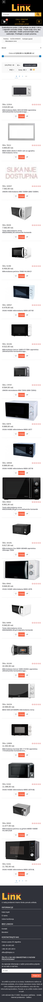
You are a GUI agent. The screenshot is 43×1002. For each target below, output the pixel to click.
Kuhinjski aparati (27, 39)
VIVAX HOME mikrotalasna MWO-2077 (17, 429)
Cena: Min (22, 70)
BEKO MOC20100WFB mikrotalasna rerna (18, 710)
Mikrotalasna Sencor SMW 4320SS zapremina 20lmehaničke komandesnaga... (19, 670)
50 (18, 65)
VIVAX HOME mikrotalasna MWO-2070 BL (18, 869)
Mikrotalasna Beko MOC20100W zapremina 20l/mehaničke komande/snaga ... (19, 111)
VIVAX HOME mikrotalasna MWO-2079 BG (18, 790)
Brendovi (5, 932)
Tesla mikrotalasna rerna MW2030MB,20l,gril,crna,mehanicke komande (20, 508)
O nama (4, 916)
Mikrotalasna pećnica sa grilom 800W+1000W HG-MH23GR (19, 830)
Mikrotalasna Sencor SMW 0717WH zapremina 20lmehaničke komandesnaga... (20, 350)
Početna (5, 39)
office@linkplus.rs (8, 952)
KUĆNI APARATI (15, 39)
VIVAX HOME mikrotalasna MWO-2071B (17, 468)
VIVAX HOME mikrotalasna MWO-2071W (17, 310)
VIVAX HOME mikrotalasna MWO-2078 (17, 589)
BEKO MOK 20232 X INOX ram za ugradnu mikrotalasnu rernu (18, 152)
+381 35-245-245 (8, 945)
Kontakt (4, 929)
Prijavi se (36, 976)
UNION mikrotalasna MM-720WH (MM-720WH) (20, 192)
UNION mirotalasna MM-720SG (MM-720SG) (19, 390)
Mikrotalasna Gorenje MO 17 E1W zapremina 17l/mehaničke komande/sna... (19, 750)
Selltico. (29, 997)
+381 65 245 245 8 (8, 949)
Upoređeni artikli (30, 65)
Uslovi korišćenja (8, 919)
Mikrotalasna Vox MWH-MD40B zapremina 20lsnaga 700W (19, 549)
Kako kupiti (6, 912)
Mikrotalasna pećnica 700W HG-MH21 (17, 271)
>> (26, 76)
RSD (11, 70)
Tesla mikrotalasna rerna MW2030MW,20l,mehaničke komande (16, 231)
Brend (21, 48)
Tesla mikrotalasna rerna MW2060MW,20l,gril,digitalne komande (17, 629)
